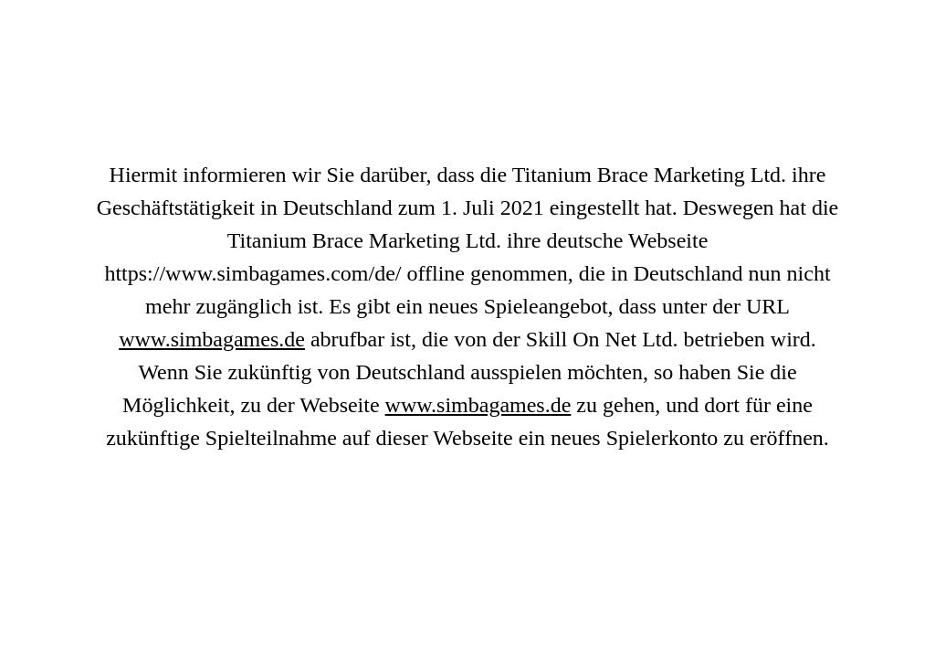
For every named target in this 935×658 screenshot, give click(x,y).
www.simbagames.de (212, 339)
